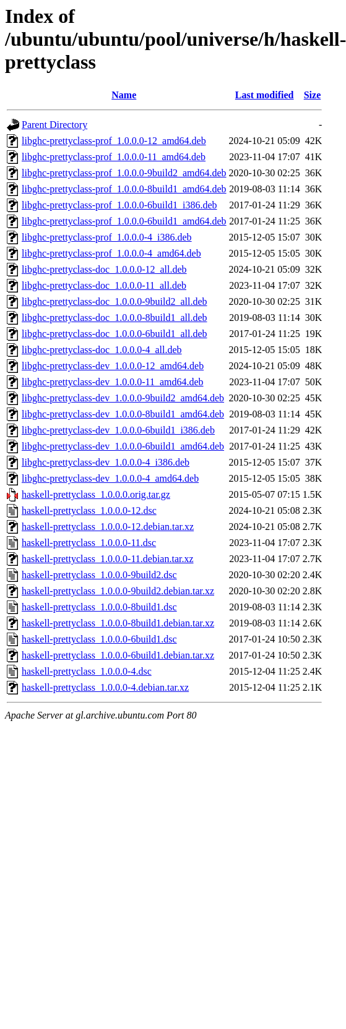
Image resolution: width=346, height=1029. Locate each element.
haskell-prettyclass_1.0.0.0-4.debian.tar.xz (105, 687)
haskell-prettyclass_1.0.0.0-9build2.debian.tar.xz (118, 591)
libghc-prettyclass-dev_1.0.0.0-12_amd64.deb (113, 366)
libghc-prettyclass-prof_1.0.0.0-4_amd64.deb (111, 253)
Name (123, 95)
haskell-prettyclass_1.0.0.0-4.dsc (87, 671)
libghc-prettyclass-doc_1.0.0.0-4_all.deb (102, 349)
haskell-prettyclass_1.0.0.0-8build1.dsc (99, 607)
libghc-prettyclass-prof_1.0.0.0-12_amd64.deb (114, 140)
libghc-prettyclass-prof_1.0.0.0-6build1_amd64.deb (124, 221)
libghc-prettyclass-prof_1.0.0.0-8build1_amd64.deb (124, 189)
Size (312, 95)
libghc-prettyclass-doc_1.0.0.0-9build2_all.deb (114, 301)
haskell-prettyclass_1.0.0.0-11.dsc (89, 542)
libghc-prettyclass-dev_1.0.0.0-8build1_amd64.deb (123, 414)
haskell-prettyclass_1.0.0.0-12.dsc (89, 510)
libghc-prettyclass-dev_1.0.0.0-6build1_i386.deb (118, 430)
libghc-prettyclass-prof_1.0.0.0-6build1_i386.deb (119, 205)
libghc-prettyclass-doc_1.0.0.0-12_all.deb (104, 269)
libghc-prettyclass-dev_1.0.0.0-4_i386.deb (105, 462)
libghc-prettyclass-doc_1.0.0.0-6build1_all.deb (114, 333)
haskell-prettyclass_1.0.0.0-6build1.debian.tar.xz (118, 655)
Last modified (264, 95)
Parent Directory (54, 124)
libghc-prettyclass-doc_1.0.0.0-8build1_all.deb (114, 317)
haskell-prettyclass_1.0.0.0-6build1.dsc (99, 639)
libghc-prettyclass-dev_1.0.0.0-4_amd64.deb (110, 478)
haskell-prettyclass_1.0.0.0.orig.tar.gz (96, 494)
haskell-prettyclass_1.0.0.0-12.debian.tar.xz (108, 526)
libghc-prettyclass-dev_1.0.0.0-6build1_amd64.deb (123, 446)
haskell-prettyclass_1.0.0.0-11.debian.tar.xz (108, 558)
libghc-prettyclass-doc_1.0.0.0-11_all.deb (104, 285)
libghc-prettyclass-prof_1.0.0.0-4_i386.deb (107, 237)
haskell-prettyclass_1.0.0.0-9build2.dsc (99, 575)
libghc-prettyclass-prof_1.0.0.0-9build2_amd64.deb (124, 173)
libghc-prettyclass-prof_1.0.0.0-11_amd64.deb (113, 157)
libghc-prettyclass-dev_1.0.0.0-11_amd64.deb (113, 382)
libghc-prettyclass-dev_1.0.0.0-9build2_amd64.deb (123, 398)
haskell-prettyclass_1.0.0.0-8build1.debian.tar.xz (118, 623)
